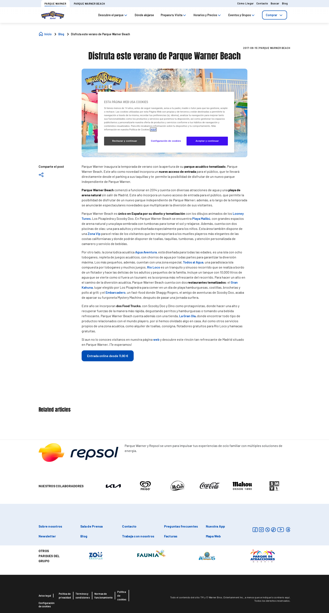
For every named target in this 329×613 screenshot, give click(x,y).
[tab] (274, 15)
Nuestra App (215, 526)
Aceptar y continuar (207, 140)
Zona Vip (94, 234)
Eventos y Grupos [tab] (241, 15)
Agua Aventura (146, 252)
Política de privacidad (65, 595)
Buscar (275, 3)
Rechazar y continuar (124, 140)
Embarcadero (115, 292)
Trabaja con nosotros (138, 536)
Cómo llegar (245, 3)
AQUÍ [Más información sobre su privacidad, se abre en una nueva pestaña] (153, 129)
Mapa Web (213, 536)
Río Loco (153, 267)
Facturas (171, 536)
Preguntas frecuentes (181, 526)
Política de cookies (121, 595)
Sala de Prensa (91, 526)
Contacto (262, 3)
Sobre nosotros (50, 526)
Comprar (274, 15)
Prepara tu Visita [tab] (174, 15)
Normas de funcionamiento (103, 595)
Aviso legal (45, 595)
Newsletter (47, 536)
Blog (285, 3)
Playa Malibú (201, 218)
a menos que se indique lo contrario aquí (267, 597)
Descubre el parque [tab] (113, 15)
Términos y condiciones (83, 595)
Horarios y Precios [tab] (207, 15)
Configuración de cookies (47, 604)
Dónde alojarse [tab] (144, 15)
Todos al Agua (193, 262)
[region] (166, 122)
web (156, 339)
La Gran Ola (187, 316)
